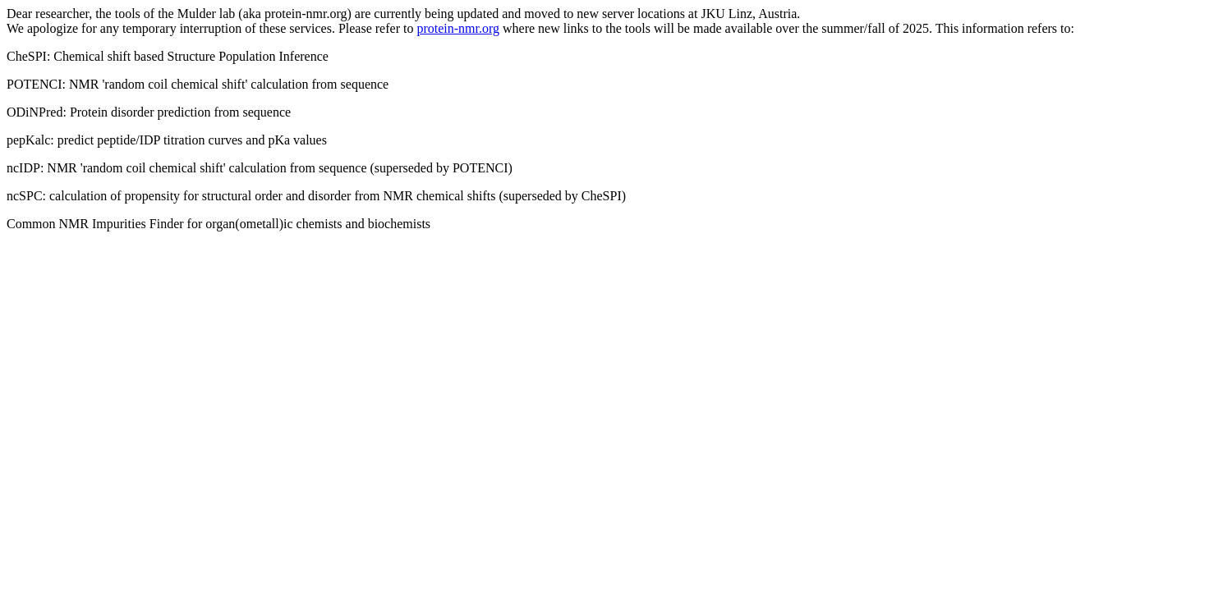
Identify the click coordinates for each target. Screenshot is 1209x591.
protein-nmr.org (457, 28)
